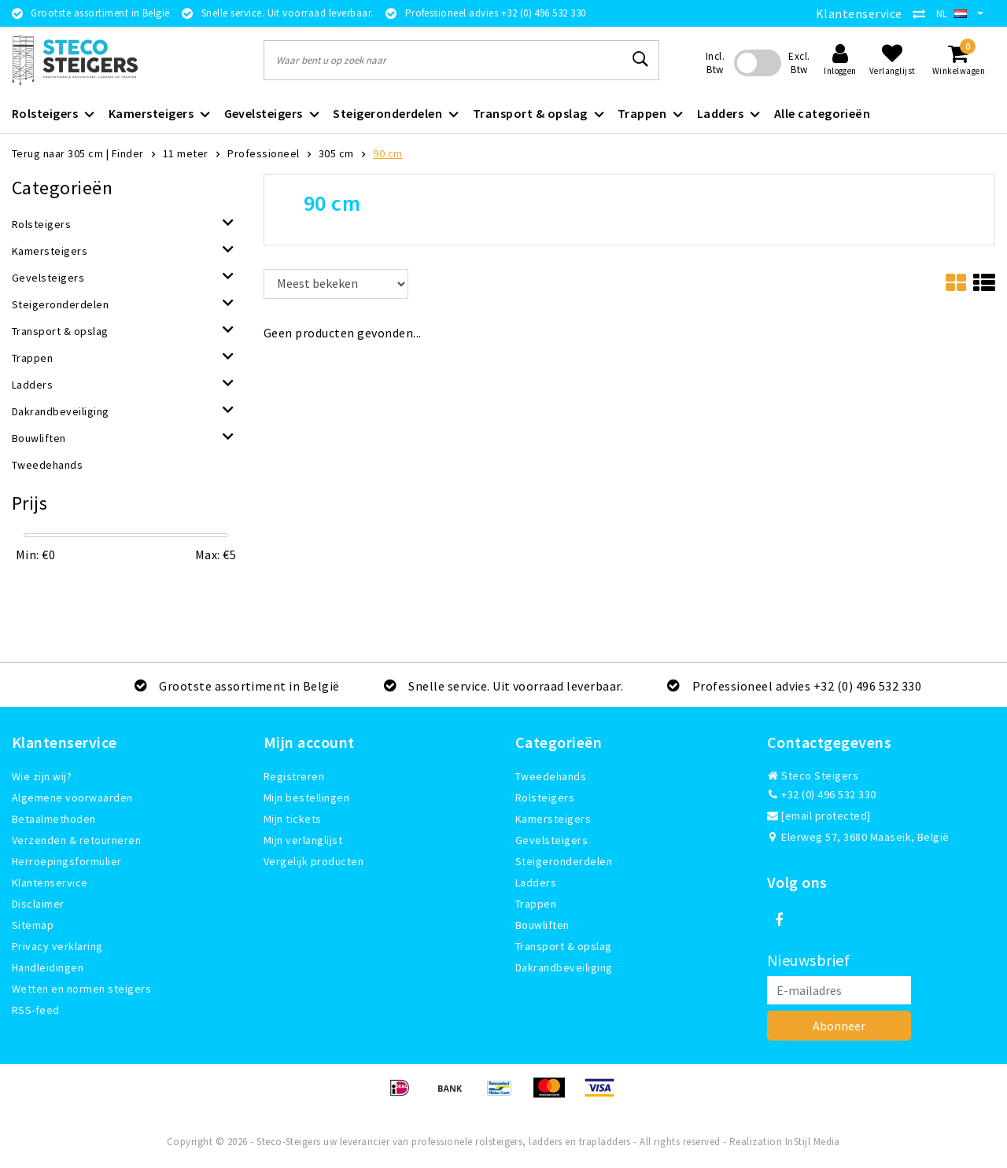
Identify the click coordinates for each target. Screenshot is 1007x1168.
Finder (128, 153)
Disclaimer (38, 904)
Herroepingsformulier (67, 861)
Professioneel (263, 153)
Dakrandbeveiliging (564, 967)
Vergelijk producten (313, 861)
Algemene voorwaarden (72, 797)
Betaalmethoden (54, 819)
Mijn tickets (293, 819)
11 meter (185, 153)
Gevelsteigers (551, 840)
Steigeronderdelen (563, 861)
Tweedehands (550, 776)
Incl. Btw (715, 63)
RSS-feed (36, 1010)
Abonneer (839, 1026)
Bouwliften (542, 925)
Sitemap (32, 925)
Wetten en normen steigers (81, 989)
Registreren (294, 776)
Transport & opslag (563, 946)
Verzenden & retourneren (76, 840)
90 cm (387, 153)
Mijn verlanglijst (303, 840)
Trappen (535, 904)
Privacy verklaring (57, 946)
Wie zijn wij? (42, 776)
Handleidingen (47, 967)
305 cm (336, 153)
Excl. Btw (799, 63)
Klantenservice (859, 13)
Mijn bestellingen (306, 797)
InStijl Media (812, 1141)
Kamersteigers (553, 819)
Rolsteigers (544, 797)
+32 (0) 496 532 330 (821, 794)
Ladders (535, 882)
